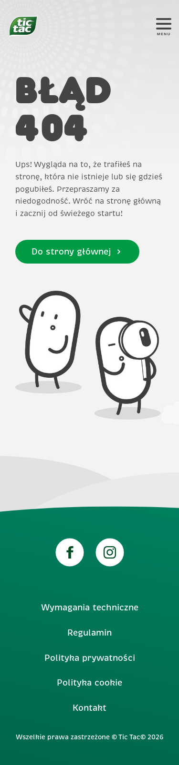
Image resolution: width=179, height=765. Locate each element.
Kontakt (89, 708)
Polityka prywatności (89, 658)
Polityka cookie (89, 682)
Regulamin (89, 632)
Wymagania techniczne (89, 607)
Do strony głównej (77, 251)
